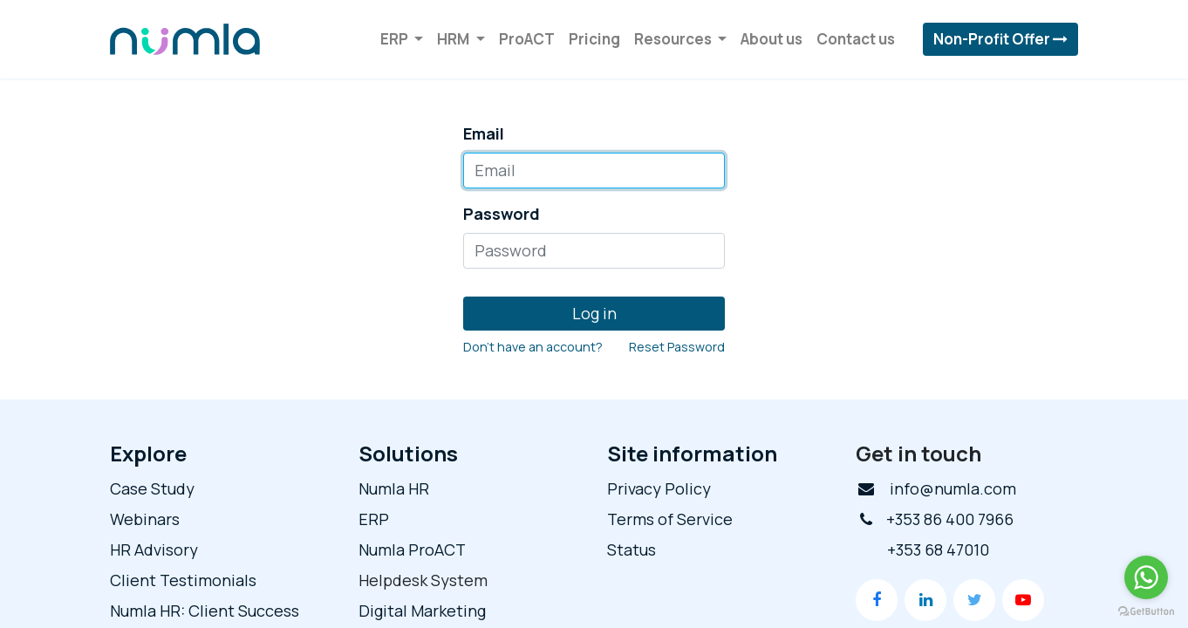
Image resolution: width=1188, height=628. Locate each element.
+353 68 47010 (938, 549)
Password (501, 213)
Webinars (145, 519)
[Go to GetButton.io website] (1146, 610)
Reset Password (677, 346)
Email (483, 133)
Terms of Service (670, 519)
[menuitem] (527, 39)
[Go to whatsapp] (1146, 577)
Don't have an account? (533, 346)
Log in (594, 313)
